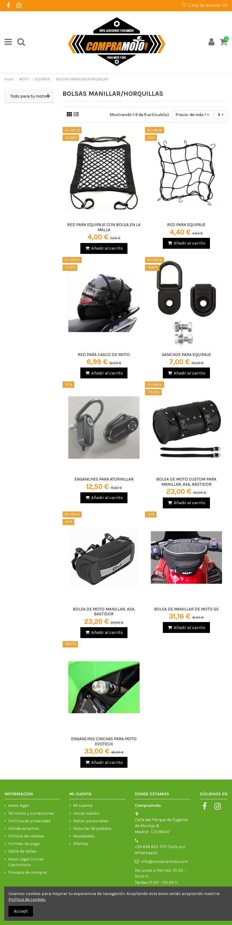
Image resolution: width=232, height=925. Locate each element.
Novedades (84, 836)
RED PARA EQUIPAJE (186, 224)
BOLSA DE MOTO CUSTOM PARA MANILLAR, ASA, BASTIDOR (186, 482)
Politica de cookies (26, 836)
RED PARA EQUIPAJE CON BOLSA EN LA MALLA (103, 227)
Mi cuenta (82, 805)
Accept (21, 911)
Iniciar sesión (86, 813)
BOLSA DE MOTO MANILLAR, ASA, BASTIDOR (104, 612)
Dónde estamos (23, 828)
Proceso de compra (27, 872)
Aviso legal (18, 805)
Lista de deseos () (204, 5)
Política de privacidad (29, 821)
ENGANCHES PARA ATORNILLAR (104, 479)
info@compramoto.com (164, 861)
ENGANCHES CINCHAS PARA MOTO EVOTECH (104, 741)
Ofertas (80, 843)
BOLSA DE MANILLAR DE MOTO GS (186, 609)
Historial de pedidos (92, 828)
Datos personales (90, 821)
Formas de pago (24, 843)
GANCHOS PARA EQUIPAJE (186, 354)
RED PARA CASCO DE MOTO (104, 354)
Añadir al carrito (104, 248)
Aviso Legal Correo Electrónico (26, 862)
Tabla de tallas (22, 851)
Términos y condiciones (31, 813)
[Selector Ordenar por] (192, 114)
